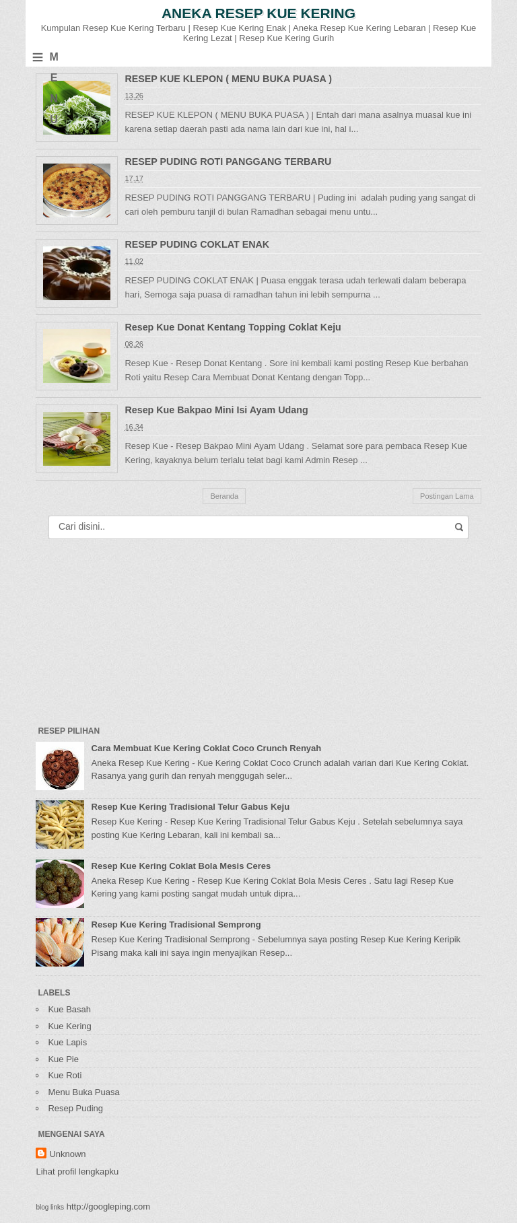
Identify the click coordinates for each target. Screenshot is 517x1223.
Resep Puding (75, 1108)
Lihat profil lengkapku (77, 1171)
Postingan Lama (447, 496)
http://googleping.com (108, 1206)
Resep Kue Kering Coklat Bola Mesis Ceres (181, 866)
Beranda (224, 496)
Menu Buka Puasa (83, 1092)
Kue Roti (64, 1075)
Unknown (67, 1154)
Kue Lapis (67, 1042)
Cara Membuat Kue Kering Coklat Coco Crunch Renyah (207, 748)
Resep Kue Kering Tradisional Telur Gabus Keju (191, 807)
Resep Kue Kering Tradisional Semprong (176, 924)
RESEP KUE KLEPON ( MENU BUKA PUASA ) (228, 78)
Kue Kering (69, 1026)
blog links (50, 1207)
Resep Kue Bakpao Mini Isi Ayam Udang (216, 410)
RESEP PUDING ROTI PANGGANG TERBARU (228, 161)
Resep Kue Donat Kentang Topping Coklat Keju (233, 327)
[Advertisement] (137, 627)
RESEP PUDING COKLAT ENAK (197, 244)
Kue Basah (69, 1009)
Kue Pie (63, 1059)
